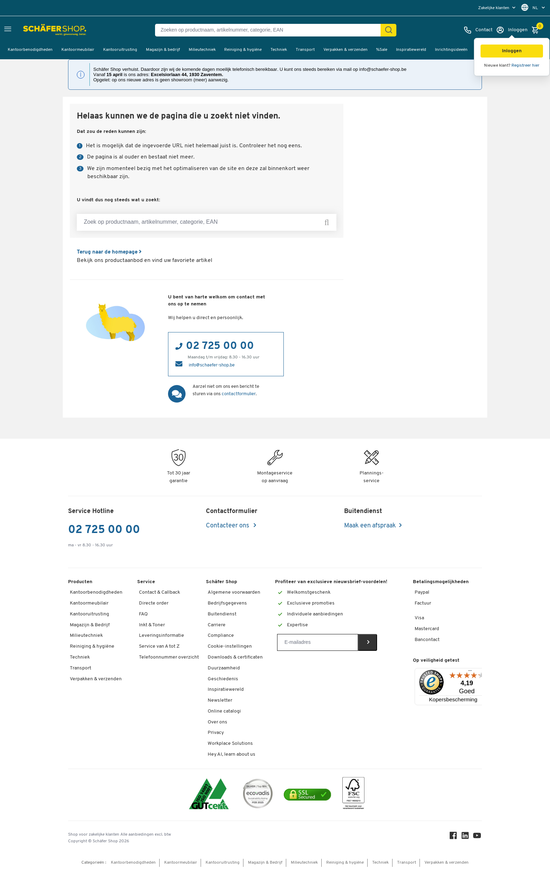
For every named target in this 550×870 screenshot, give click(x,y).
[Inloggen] (512, 30)
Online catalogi (224, 711)
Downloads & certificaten (235, 657)
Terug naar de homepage (111, 252)
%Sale (381, 50)
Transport (305, 50)
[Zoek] (388, 30)
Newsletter (220, 700)
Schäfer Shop (221, 581)
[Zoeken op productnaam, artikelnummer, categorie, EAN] (271, 30)
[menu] (497, 8)
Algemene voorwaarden (234, 592)
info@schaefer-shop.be (212, 365)
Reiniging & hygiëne (243, 50)
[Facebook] (454, 837)
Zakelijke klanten (494, 8)
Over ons (217, 721)
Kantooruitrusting (120, 50)
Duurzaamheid (224, 667)
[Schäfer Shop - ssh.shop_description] (39, 30)
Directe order (153, 603)
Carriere (217, 624)
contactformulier (239, 393)
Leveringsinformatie (161, 635)
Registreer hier (525, 65)
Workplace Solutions (230, 743)
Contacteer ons (228, 525)
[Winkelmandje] (537, 30)
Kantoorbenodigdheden (30, 50)
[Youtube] (478, 837)
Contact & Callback (159, 592)
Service (146, 581)
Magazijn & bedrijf (163, 50)
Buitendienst (222, 613)
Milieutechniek (202, 50)
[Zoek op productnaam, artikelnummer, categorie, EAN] (206, 222)
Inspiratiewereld (411, 50)
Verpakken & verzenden (345, 50)
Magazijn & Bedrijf (90, 624)
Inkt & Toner (152, 624)
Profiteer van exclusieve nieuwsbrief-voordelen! (331, 581)
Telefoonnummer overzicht (169, 657)
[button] (512, 51)
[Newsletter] (317, 642)
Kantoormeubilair (77, 50)
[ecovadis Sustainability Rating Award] (258, 794)
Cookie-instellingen (230, 646)
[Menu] (470, 672)
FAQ (143, 613)
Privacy (216, 732)
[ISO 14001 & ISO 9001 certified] (209, 794)
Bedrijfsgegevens (227, 603)
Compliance (221, 635)
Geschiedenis (223, 678)
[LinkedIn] (466, 837)
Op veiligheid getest (436, 660)
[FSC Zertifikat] (353, 794)
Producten (80, 581)
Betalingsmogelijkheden (441, 581)
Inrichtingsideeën (451, 50)
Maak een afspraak (370, 525)
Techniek (278, 50)
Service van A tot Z (159, 646)
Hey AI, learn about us (231, 754)
